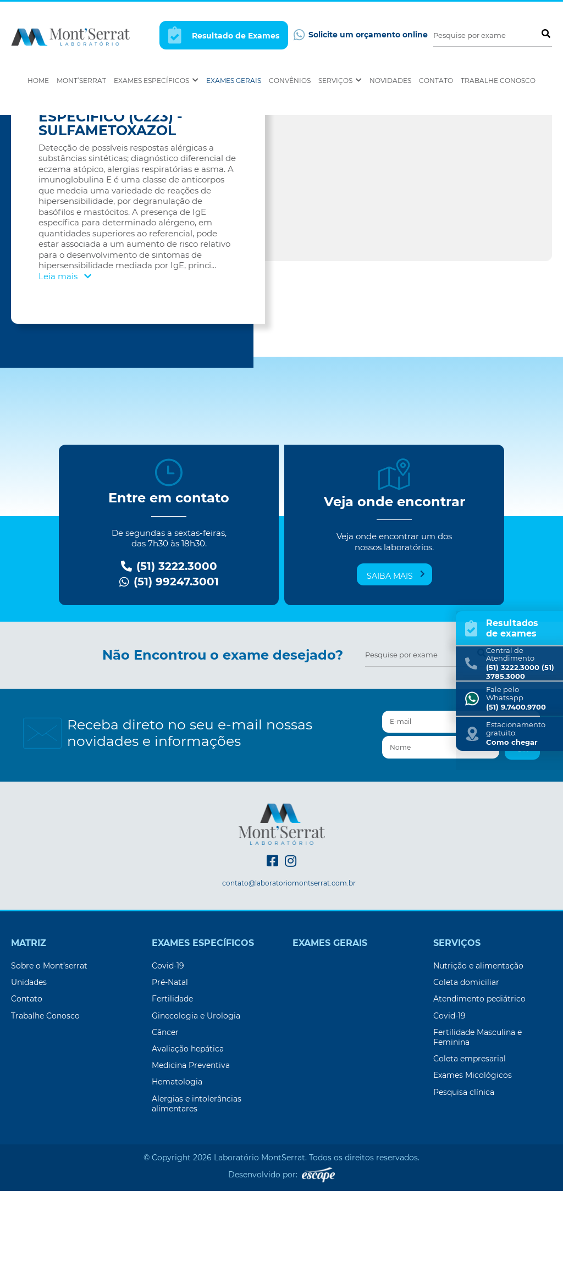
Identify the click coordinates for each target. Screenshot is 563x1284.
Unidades (29, 1075)
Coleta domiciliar (466, 1075)
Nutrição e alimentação (478, 1059)
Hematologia (177, 1175)
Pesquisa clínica (463, 1185)
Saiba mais (396, 668)
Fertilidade (172, 1092)
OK (522, 841)
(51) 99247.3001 (169, 674)
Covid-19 (168, 1059)
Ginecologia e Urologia (196, 1109)
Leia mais (64, 369)
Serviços (340, 80)
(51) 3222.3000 (169, 659)
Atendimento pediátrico (479, 1092)
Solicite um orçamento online (361, 35)
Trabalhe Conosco (498, 80)
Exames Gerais (233, 80)
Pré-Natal (170, 1075)
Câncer (165, 1125)
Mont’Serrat (81, 80)
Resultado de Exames (223, 34)
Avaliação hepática (188, 1142)
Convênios (290, 80)
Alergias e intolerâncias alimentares (196, 1196)
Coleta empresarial (469, 1151)
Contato (436, 80)
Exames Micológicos (472, 1168)
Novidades (390, 80)
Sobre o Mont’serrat (49, 1059)
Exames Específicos (156, 80)
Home (38, 80)
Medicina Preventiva (191, 1158)
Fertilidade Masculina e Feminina (477, 1130)
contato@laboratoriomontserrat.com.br (289, 976)
